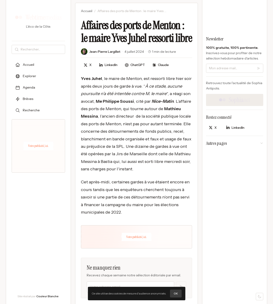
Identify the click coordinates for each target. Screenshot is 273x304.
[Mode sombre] (259, 296)
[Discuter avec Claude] (161, 65)
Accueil (86, 11)
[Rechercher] (42, 49)
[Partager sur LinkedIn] (108, 65)
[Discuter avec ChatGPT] (135, 65)
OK (176, 293)
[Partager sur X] (87, 65)
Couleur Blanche (47, 296)
